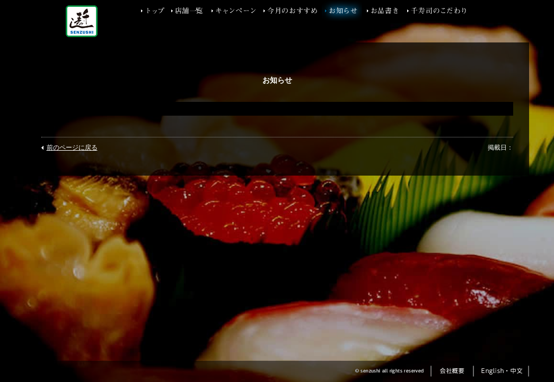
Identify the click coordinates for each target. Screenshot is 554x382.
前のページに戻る (72, 147)
